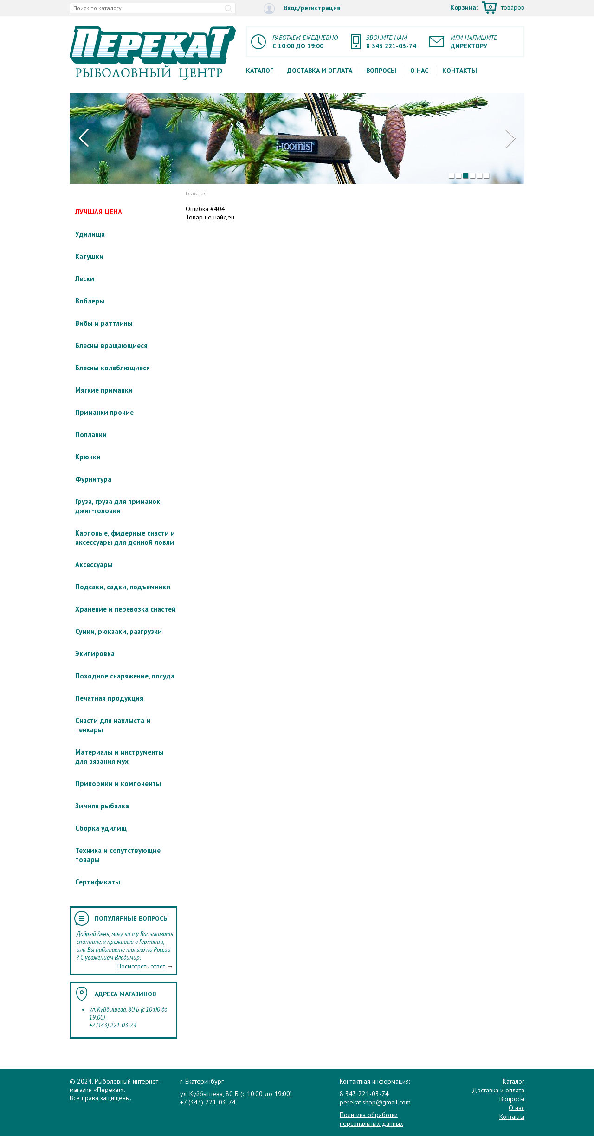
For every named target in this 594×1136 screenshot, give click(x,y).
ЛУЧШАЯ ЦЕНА (98, 211)
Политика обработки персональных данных (371, 1118)
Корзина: (487, 8)
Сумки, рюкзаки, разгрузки (118, 631)
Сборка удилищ (101, 828)
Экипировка (95, 653)
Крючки (88, 456)
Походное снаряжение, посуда (124, 675)
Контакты (459, 70)
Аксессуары (94, 564)
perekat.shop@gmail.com (375, 1102)
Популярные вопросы (132, 918)
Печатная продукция (109, 698)
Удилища (90, 234)
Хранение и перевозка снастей (125, 609)
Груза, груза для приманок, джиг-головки (118, 506)
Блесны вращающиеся (111, 345)
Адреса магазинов (125, 994)
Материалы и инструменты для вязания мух (119, 757)
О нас (419, 70)
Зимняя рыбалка (102, 805)
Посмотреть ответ (141, 966)
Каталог (259, 70)
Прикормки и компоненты (118, 783)
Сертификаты (97, 882)
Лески (84, 278)
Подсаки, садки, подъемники (122, 586)
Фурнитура (93, 479)
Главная (196, 193)
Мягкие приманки (104, 390)
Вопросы (381, 70)
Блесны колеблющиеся (112, 367)
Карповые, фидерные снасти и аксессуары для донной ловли (125, 538)
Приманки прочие (104, 412)
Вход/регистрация (302, 8)
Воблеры (89, 301)
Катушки (89, 256)
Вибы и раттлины (104, 323)
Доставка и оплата (319, 70)
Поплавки (91, 434)
